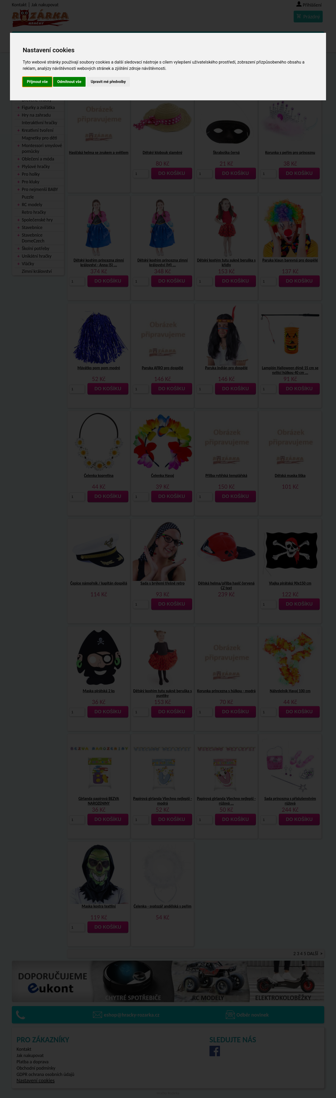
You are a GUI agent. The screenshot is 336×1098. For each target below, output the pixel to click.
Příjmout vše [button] (37, 82)
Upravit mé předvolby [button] (108, 82)
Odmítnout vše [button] (69, 82)
